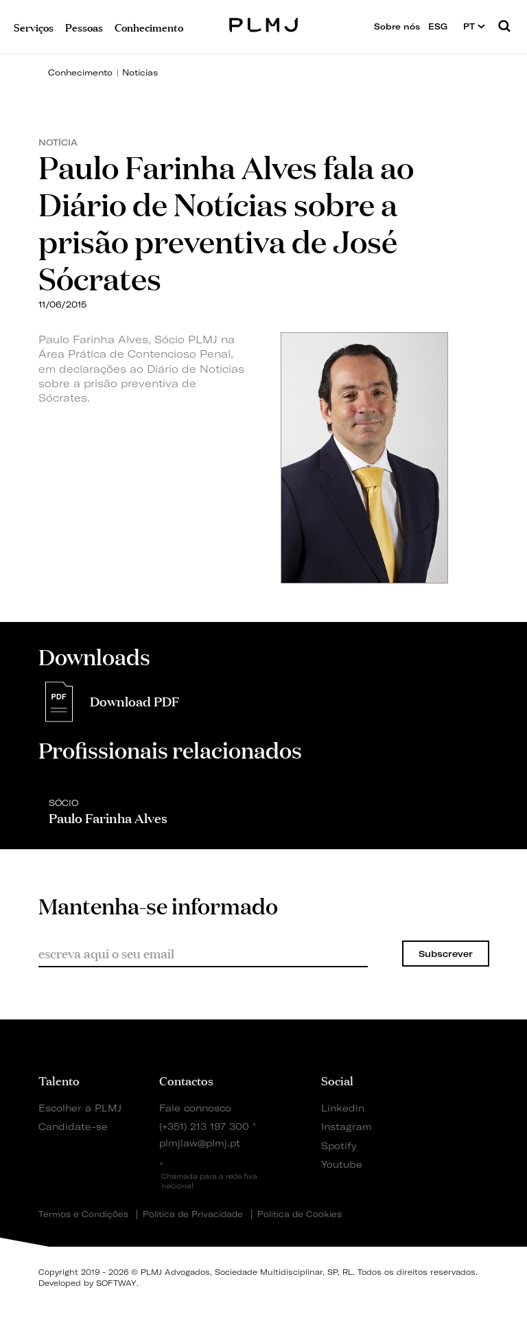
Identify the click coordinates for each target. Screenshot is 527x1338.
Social (337, 1080)
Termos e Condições (83, 1214)
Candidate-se (73, 1126)
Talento (59, 1080)
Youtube (341, 1164)
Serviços (34, 26)
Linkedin (342, 1108)
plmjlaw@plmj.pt (199, 1143)
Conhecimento (80, 72)
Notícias (140, 72)
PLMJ (264, 23)
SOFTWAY (116, 1283)
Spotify (339, 1145)
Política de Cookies (299, 1214)
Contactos (186, 1080)
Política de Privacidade (193, 1214)
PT (474, 26)
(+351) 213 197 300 (204, 1126)
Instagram (344, 1126)
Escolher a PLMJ (79, 1108)
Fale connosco (195, 1108)
